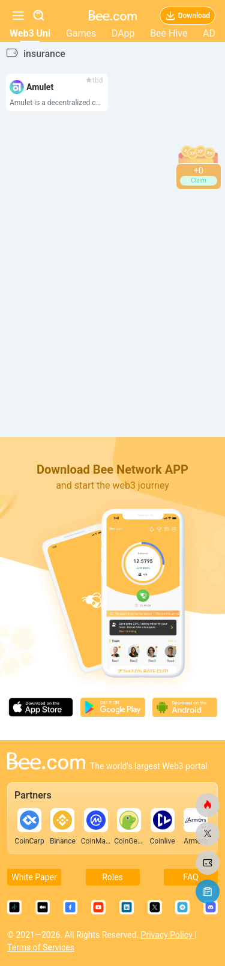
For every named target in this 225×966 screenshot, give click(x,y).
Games (81, 33)
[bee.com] (208, 805)
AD (209, 33)
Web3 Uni (30, 33)
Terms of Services (40, 947)
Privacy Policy (168, 935)
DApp (123, 33)
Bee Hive (168, 33)
